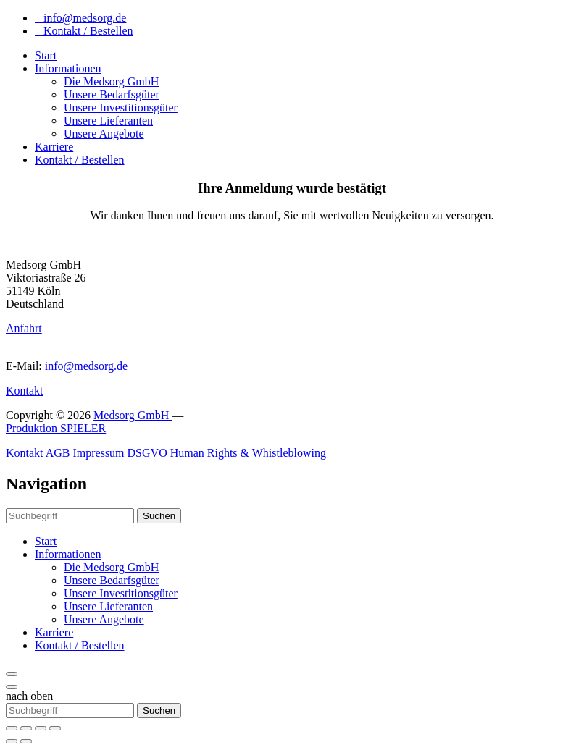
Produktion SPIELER (56, 428)
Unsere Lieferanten (108, 120)
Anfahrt (24, 328)
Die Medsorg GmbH (111, 81)
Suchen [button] (159, 515)
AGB (59, 453)
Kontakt (24, 390)
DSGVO (149, 453)
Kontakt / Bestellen (84, 31)
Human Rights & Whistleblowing (248, 453)
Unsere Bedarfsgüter (111, 94)
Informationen (68, 68)
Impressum (99, 453)
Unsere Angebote (104, 133)
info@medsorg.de (80, 18)
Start (46, 55)
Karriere (54, 146)
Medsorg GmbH (132, 415)
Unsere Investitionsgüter (121, 107)
